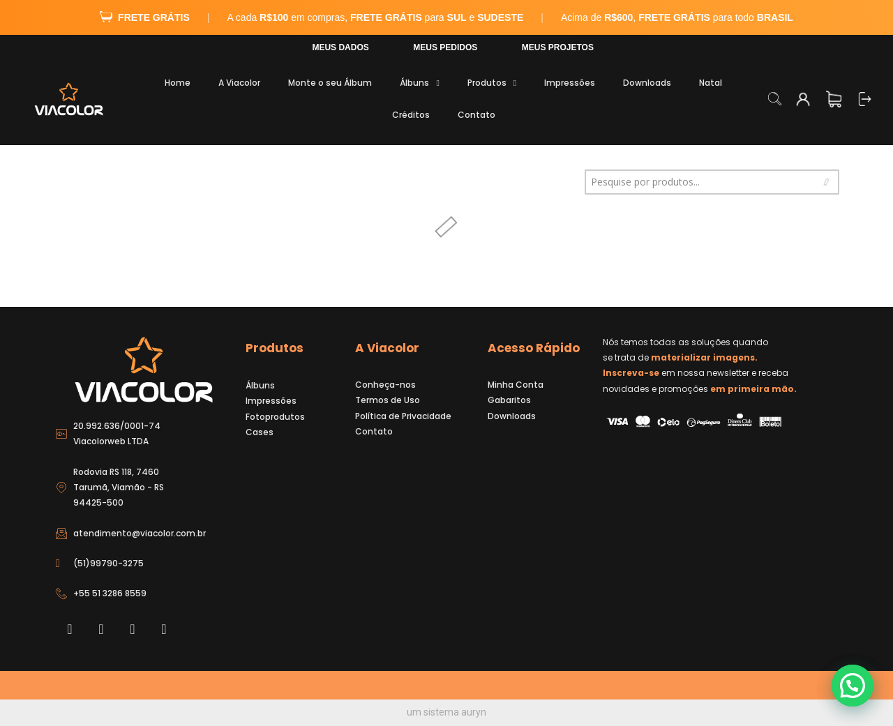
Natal (710, 83)
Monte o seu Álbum (330, 83)
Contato (476, 115)
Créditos (411, 115)
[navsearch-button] (774, 100)
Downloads (647, 83)
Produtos (491, 83)
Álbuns (419, 83)
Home (177, 83)
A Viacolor (239, 83)
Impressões (569, 83)
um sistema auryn (446, 712)
